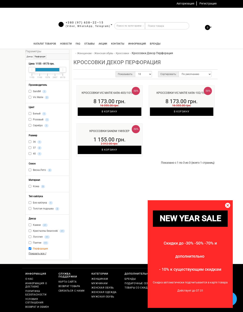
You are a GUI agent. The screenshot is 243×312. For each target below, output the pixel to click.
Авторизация (185, 3)
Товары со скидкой (139, 287)
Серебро (38, 125)
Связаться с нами (72, 290)
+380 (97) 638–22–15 (85, 22)
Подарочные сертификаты (144, 283)
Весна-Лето (40, 170)
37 (35, 148)
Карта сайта (68, 281)
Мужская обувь (102, 296)
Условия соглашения (34, 301)
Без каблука (41, 203)
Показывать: (125, 74)
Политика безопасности (35, 293)
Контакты (117, 43)
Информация (137, 43)
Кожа (37, 186)
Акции (103, 43)
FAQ (78, 43)
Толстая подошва (44, 208)
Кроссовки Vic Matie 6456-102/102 (181, 92)
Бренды (155, 43)
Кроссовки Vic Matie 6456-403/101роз (109, 92)
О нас (29, 278)
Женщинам (99, 278)
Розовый (39, 119)
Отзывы (89, 43)
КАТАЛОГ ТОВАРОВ (44, 43)
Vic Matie (39, 97)
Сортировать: (168, 74)
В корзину (109, 111)
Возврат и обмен (37, 306)
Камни (38, 225)
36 (35, 142)
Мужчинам (99, 283)
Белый (37, 113)
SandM (37, 91)
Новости (66, 43)
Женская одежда (103, 292)
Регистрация (208, 3)
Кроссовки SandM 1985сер (109, 131)
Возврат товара (69, 286)
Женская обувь (102, 287)
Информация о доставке (36, 285)
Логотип (39, 237)
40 (35, 153)
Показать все (37, 253)
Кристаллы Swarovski (47, 231)
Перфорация (40, 57)
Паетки (38, 243)
